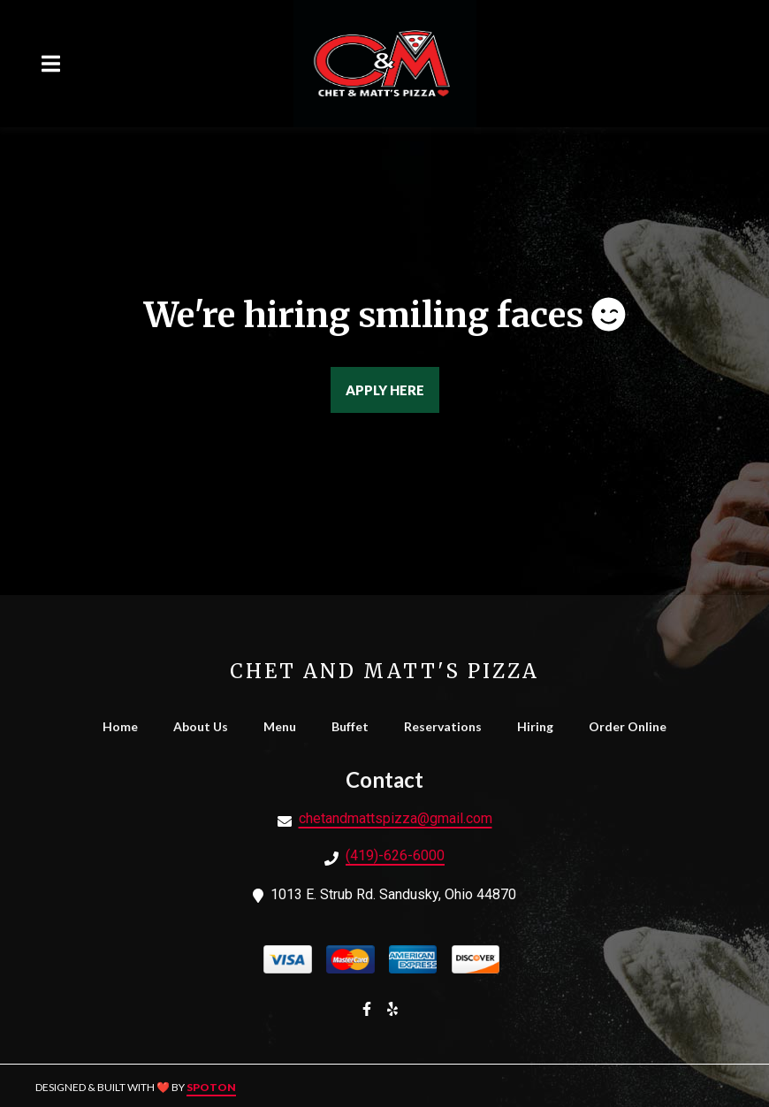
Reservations (448, 726)
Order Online (633, 726)
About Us (206, 726)
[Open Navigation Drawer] (50, 64)
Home (125, 726)
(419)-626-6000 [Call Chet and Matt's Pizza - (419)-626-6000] (395, 855)
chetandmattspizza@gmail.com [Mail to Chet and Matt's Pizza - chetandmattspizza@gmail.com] (395, 818)
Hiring (540, 726)
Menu (285, 726)
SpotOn (211, 1087)
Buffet (355, 726)
